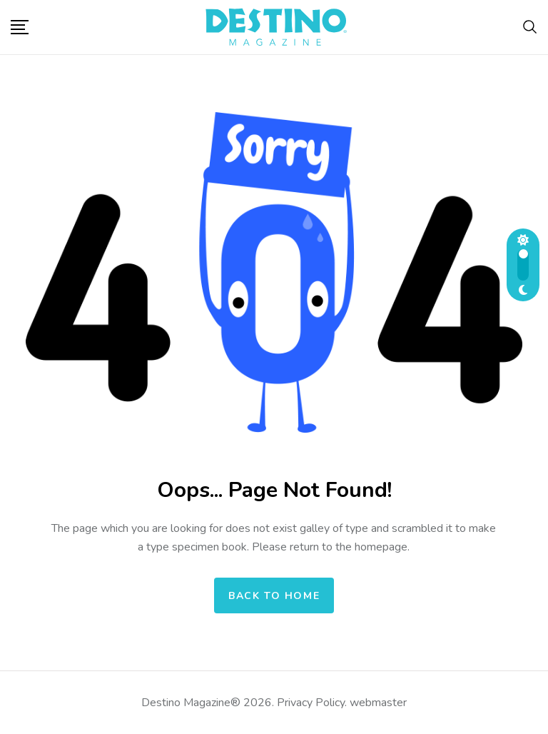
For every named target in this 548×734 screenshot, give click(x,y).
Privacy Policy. (312, 702)
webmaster (378, 702)
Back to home (274, 596)
